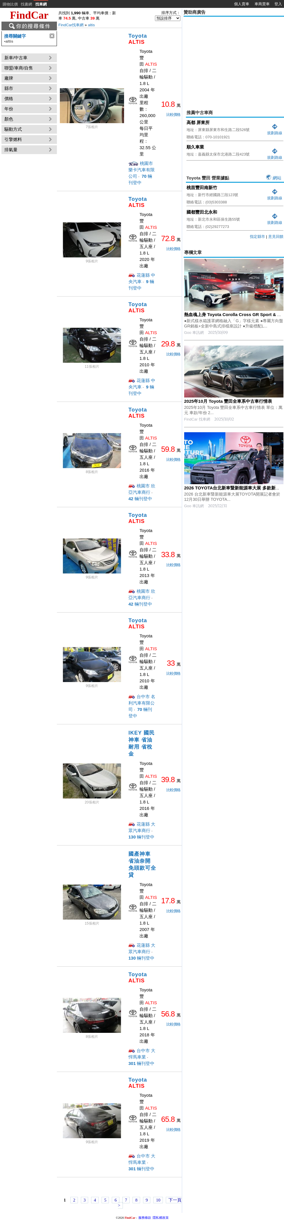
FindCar (29, 15)
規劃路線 (274, 130)
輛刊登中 (140, 498)
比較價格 (173, 114)
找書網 (26, 4)
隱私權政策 (161, 1217)
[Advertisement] (234, 59)
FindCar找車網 (70, 25)
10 (158, 1200)
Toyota (137, 39)
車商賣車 (262, 4)
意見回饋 (275, 236)
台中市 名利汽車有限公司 (141, 703)
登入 (278, 4)
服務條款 (144, 1217)
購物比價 (10, 4)
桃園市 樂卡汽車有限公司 (141, 170)
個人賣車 (241, 4)
